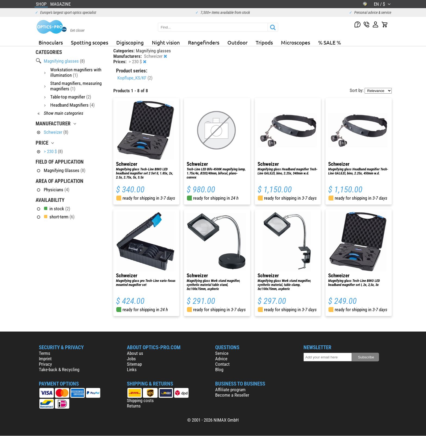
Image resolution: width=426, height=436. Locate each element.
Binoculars (51, 42)
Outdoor (237, 42)
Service (221, 353)
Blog (219, 369)
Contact (222, 364)
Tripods (264, 42)
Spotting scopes (89, 42)
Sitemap (134, 364)
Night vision (166, 42)
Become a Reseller (232, 395)
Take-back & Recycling (59, 369)
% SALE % (329, 42)
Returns (134, 406)
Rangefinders (203, 42)
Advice (221, 358)
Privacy (45, 364)
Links (132, 369)
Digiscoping (130, 42)
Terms (44, 353)
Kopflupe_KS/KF (134, 78)
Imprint (45, 358)
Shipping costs (140, 400)
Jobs (131, 358)
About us (135, 353)
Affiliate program (230, 389)
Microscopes (295, 42)
